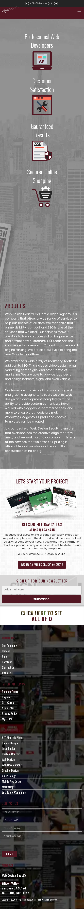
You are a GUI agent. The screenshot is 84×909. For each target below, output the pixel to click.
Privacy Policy (9, 713)
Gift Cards (8, 702)
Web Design (8, 759)
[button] (79, 13)
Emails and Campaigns (14, 792)
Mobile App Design (12, 781)
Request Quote (10, 691)
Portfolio (7, 662)
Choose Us (8, 651)
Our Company (9, 645)
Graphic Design (10, 770)
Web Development (12, 765)
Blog (4, 656)
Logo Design (9, 748)
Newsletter (8, 708)
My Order (7, 719)
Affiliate (6, 673)
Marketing (8, 787)
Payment (7, 697)
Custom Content (11, 754)
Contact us (8, 667)
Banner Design (10, 743)
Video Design (9, 776)
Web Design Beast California (28, 899)
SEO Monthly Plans (12, 737)
